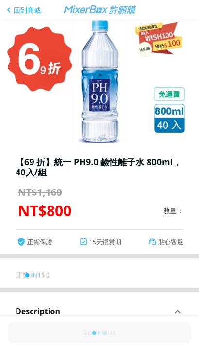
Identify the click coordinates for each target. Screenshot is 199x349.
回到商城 (27, 10)
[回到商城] (22, 10)
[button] (99, 311)
